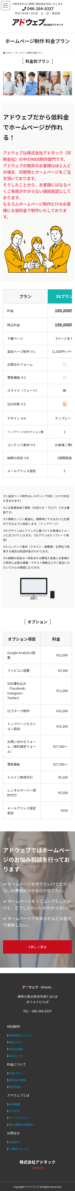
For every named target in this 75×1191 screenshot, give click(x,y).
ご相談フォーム (19, 1149)
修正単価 (14, 1087)
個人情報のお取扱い (21, 1125)
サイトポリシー (19, 1118)
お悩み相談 (16, 1049)
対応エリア (16, 1056)
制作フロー (16, 1042)
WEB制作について (20, 1035)
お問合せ (14, 1142)
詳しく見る (37, 946)
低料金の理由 (17, 1080)
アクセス (14, 1111)
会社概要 (14, 1104)
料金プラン (16, 1073)
